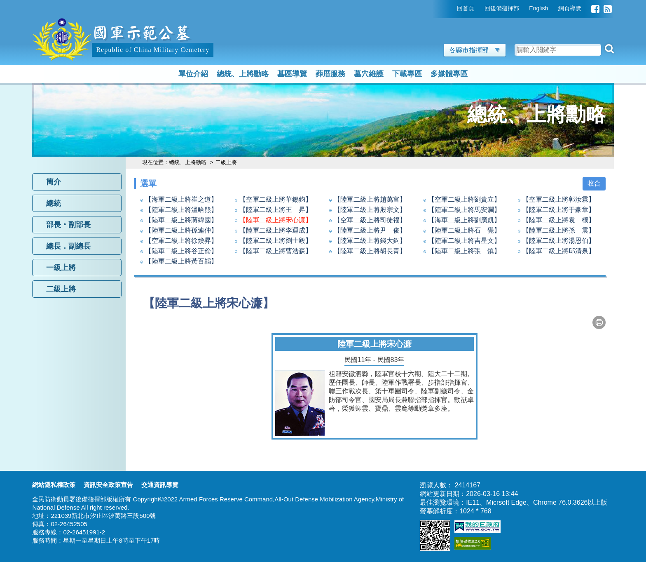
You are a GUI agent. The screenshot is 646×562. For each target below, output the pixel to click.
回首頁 (465, 8)
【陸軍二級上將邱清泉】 (558, 250)
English (538, 8)
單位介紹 (193, 74)
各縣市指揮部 (475, 50)
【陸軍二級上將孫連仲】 (181, 230)
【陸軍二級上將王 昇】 (275, 209)
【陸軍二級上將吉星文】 (464, 240)
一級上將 (61, 267)
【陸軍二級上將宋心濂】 (275, 219)
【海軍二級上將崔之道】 (181, 199)
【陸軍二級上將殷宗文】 (370, 209)
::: (451, 8)
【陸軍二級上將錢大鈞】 (370, 240)
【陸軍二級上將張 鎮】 (464, 250)
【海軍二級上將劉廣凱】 (464, 219)
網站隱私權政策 (53, 484)
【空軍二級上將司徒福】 (370, 219)
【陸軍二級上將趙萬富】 (370, 199)
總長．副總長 (68, 246)
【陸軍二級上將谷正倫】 (181, 250)
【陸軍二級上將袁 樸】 (558, 219)
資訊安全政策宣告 (108, 484)
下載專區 (407, 74)
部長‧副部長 (68, 225)
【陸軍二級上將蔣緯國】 (181, 219)
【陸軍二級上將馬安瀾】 (464, 209)
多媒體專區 (449, 74)
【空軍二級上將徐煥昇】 (181, 240)
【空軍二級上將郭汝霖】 (558, 199)
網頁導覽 (569, 8)
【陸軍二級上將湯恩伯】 (558, 240)
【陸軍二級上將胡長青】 (370, 250)
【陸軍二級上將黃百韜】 (181, 261)
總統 (53, 203)
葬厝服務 (330, 74)
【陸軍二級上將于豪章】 (558, 209)
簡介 (53, 182)
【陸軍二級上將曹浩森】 (275, 250)
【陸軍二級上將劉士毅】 (275, 240)
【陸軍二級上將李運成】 (275, 230)
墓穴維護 (369, 74)
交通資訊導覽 (159, 484)
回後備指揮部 (502, 8)
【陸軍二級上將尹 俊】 (370, 230)
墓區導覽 (292, 74)
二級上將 (61, 289)
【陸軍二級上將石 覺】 (464, 230)
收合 (594, 183)
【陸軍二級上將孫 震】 (558, 230)
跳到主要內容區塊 (58, 3)
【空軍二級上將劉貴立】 (464, 199)
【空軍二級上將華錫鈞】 (275, 199)
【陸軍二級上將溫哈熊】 (181, 209)
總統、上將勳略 (243, 74)
